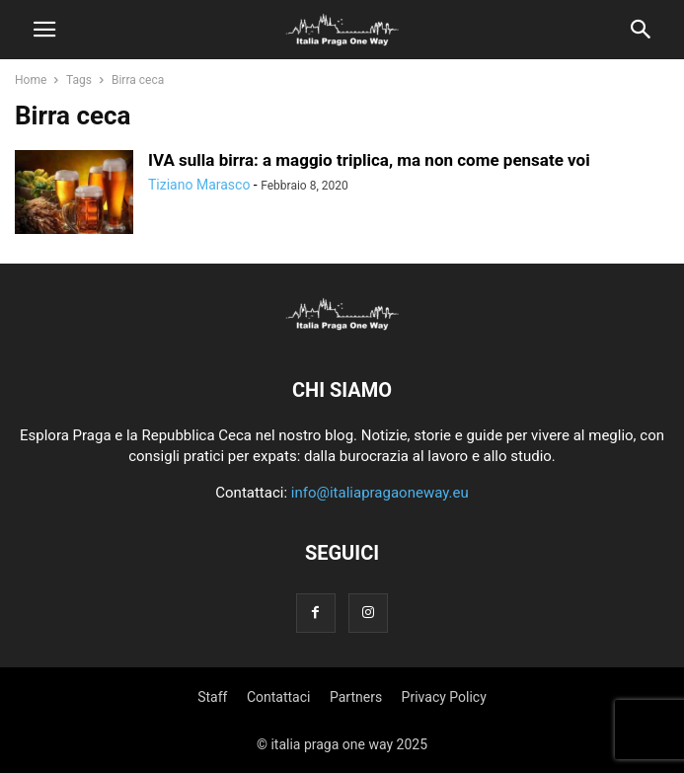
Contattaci (279, 697)
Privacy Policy (444, 697)
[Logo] (342, 330)
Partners (356, 697)
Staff (212, 697)
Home (30, 80)
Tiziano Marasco (199, 185)
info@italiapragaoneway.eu (380, 493)
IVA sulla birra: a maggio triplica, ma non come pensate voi (369, 160)
